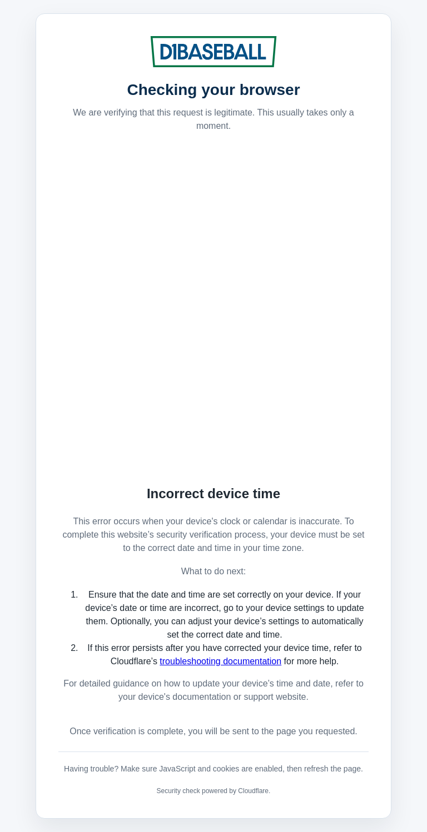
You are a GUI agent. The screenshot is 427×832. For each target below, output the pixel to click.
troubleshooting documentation (220, 661)
